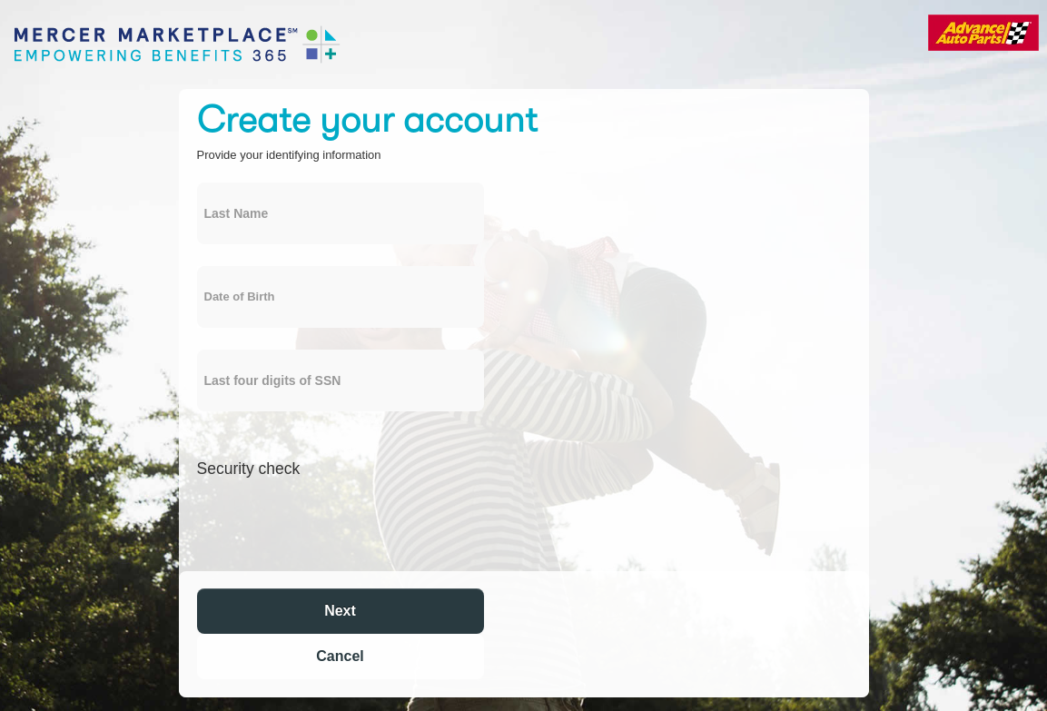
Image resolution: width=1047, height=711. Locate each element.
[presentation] (335, 522)
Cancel (339, 656)
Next (340, 610)
